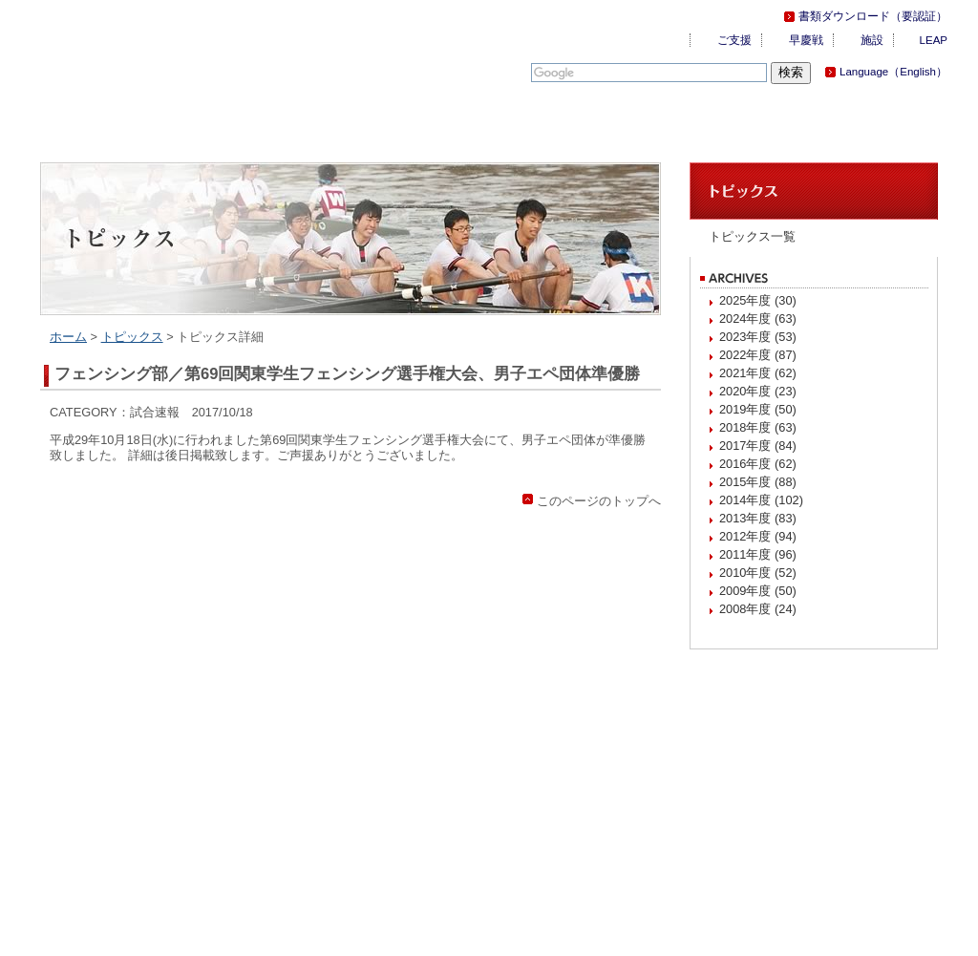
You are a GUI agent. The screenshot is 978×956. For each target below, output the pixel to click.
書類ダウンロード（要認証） (872, 16)
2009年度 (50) (758, 591)
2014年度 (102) (761, 500)
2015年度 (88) (758, 482)
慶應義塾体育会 (145, 48)
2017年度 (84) (758, 445)
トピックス (132, 336)
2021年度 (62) (758, 373)
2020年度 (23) (758, 391)
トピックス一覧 (752, 236)
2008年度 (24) (758, 609)
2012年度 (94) (758, 536)
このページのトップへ (599, 501)
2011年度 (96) (758, 554)
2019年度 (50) (758, 409)
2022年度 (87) (758, 355)
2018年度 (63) (758, 427)
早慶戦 (806, 40)
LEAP (933, 40)
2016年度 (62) (758, 464)
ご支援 (734, 40)
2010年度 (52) (758, 572)
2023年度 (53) (758, 336)
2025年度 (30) (758, 300)
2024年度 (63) (758, 318)
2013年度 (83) (758, 518)
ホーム (68, 336)
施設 (872, 40)
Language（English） (893, 71)
